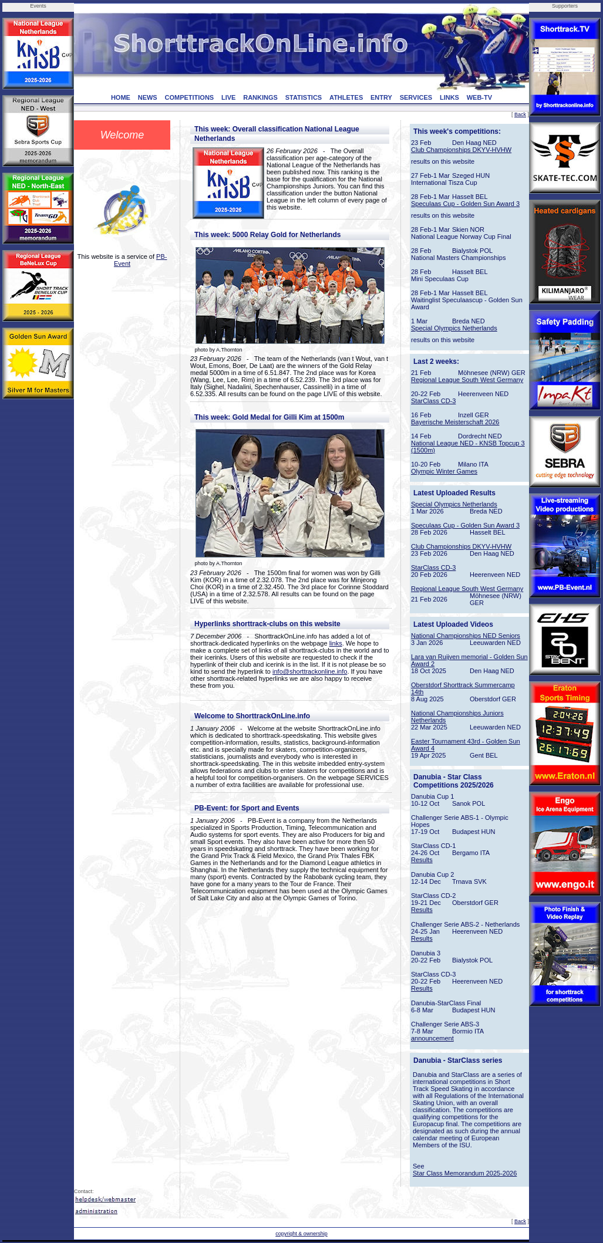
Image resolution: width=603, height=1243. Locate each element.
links (335, 643)
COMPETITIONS (189, 97)
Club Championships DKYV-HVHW (461, 149)
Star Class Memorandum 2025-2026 (465, 1173)
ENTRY (381, 97)
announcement (432, 1038)
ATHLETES (346, 97)
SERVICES (416, 97)
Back (520, 114)
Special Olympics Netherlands (454, 328)
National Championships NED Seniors (465, 635)
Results (422, 859)
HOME (120, 97)
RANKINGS (260, 97)
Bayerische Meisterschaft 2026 (455, 421)
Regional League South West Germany (467, 379)
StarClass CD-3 (433, 400)
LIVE (228, 97)
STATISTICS (303, 97)
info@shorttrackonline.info (309, 671)
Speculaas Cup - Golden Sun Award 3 (465, 203)
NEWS (147, 97)
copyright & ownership (301, 1234)
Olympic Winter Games (444, 471)
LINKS (449, 97)
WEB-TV (479, 97)
